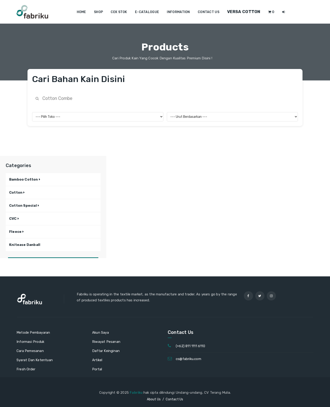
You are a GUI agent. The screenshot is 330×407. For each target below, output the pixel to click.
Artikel (97, 360)
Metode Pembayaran (33, 332)
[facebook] (248, 295)
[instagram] (271, 295)
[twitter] (259, 295)
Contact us (208, 12)
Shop (98, 12)
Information (178, 12)
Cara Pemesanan (30, 351)
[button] (24, 179)
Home (81, 12)
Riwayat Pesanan (106, 342)
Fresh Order (25, 369)
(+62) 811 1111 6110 (190, 346)
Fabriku (136, 392)
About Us (154, 399)
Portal (97, 369)
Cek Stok (119, 12)
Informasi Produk (30, 342)
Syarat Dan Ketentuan (34, 360)
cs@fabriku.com (188, 359)
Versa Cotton (243, 11)
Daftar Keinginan (106, 351)
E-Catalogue (147, 12)
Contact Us (174, 399)
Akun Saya (100, 332)
